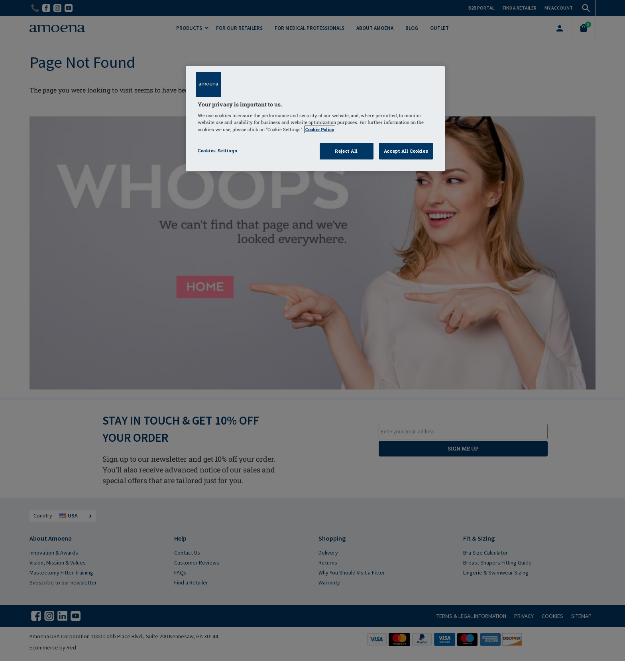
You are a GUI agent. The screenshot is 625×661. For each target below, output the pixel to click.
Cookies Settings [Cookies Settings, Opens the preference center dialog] (217, 150)
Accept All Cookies (406, 151)
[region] (315, 118)
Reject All (346, 151)
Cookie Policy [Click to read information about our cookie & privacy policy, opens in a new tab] (319, 129)
